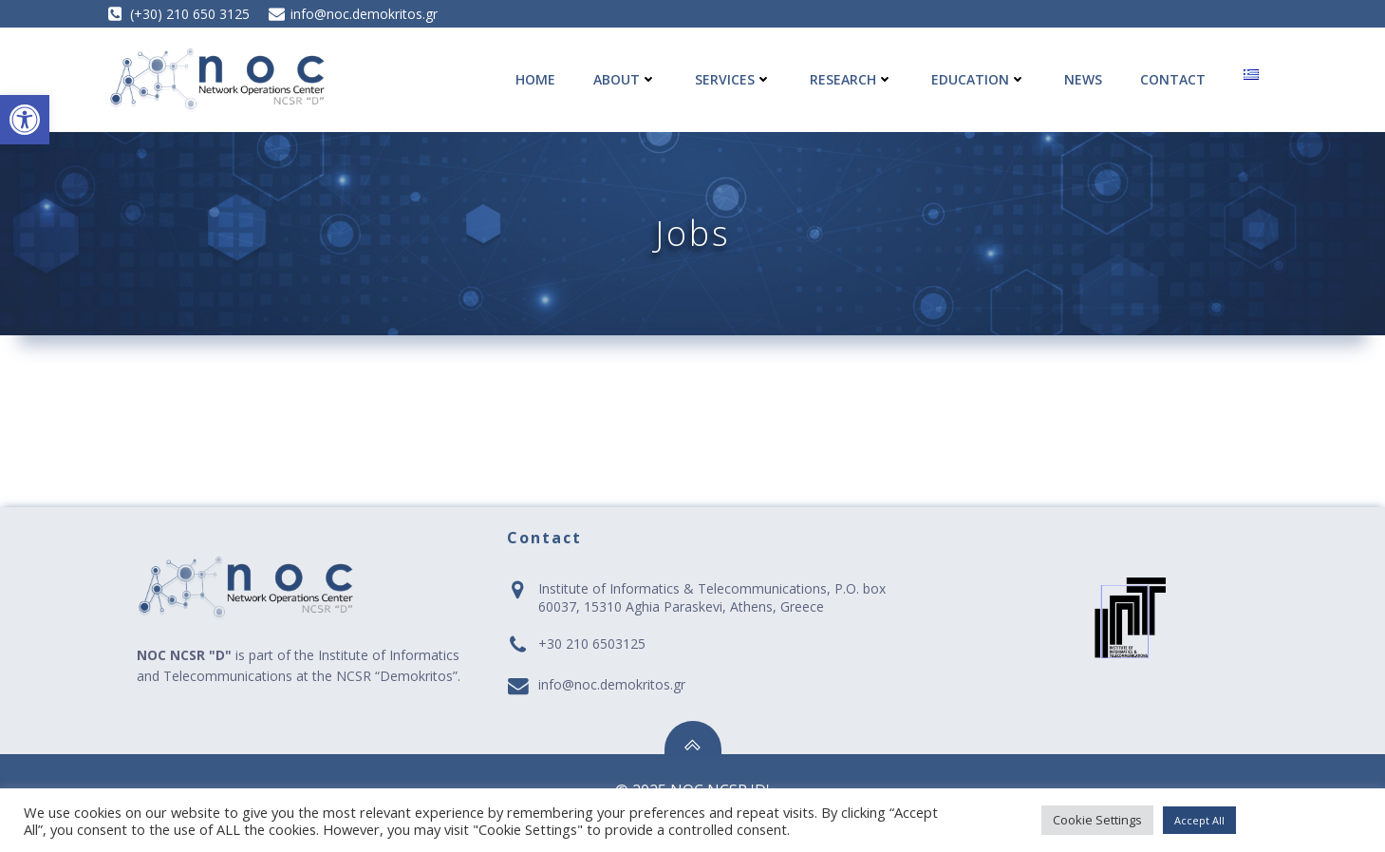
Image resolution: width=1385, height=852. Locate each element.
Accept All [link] (1199, 820)
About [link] (625, 79)
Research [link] (851, 79)
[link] (24, 119)
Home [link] (535, 79)
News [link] (1083, 79)
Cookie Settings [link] (1097, 819)
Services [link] (733, 79)
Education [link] (978, 79)
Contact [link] (1173, 79)
